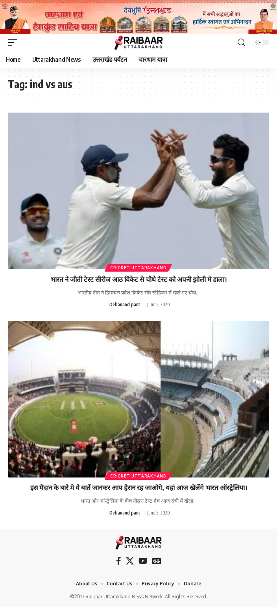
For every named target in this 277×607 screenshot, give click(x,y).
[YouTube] (143, 561)
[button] (14, 42)
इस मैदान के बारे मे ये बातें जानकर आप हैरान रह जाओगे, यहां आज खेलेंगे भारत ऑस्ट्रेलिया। (138, 487)
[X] (130, 561)
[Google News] (156, 561)
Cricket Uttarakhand (138, 267)
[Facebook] (118, 561)
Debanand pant (124, 304)
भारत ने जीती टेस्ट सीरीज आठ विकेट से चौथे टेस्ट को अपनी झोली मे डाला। (138, 279)
